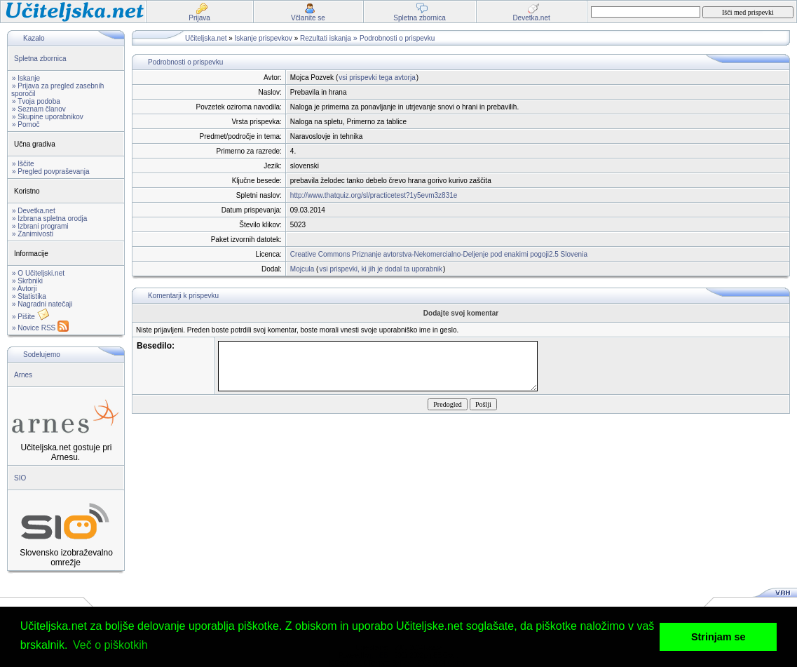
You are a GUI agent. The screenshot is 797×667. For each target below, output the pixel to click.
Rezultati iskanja (325, 38)
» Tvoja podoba (36, 101)
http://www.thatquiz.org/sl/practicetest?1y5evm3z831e (373, 195)
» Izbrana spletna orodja (49, 218)
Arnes (23, 375)
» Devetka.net (33, 211)
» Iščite (23, 164)
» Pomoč (25, 124)
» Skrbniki (27, 281)
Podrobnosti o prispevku (397, 38)
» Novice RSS (40, 328)
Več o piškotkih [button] (110, 645)
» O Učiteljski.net (38, 273)
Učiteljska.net (205, 38)
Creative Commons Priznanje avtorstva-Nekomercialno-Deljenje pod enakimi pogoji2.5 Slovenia (438, 254)
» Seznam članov (39, 109)
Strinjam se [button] (718, 636)
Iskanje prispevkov (263, 38)
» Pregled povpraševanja (51, 171)
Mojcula (302, 269)
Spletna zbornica (40, 58)
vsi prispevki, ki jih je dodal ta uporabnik (380, 269)
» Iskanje (26, 78)
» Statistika (29, 296)
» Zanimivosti (32, 234)
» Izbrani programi (40, 226)
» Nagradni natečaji (42, 304)
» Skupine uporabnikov (47, 117)
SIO (20, 478)
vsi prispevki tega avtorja (377, 77)
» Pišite (31, 317)
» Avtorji (24, 288)
